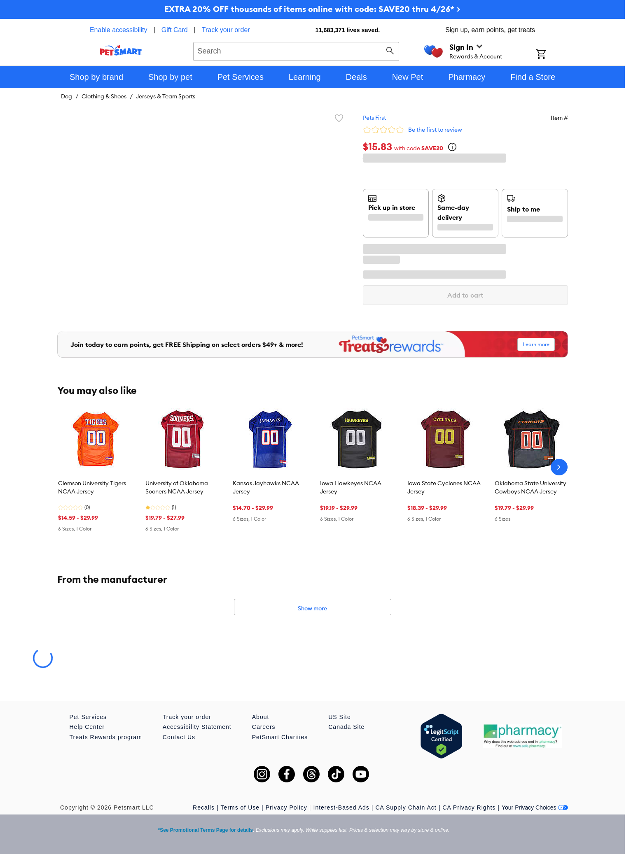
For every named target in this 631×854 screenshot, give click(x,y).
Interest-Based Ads (341, 807)
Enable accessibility (118, 29)
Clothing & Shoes (104, 96)
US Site (339, 717)
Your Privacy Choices (535, 807)
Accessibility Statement (197, 727)
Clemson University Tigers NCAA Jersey (92, 487)
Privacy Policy (286, 807)
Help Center (87, 727)
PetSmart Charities (280, 737)
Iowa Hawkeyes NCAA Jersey (350, 487)
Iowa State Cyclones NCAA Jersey (444, 487)
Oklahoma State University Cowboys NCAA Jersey (530, 487)
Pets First (374, 117)
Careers (264, 727)
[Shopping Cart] (552, 55)
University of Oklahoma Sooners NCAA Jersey (176, 487)
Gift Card (174, 29)
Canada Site (346, 727)
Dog (66, 96)
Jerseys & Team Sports (165, 96)
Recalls (204, 807)
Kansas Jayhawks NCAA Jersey (266, 487)
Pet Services (88, 717)
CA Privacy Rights (468, 807)
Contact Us (179, 737)
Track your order (226, 29)
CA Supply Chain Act (405, 807)
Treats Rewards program (106, 737)
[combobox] (296, 50)
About (260, 717)
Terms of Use (240, 807)
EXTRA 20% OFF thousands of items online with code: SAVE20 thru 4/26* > (312, 9)
